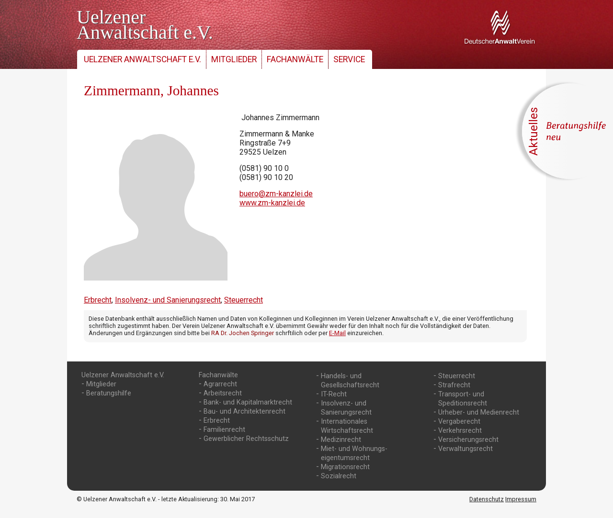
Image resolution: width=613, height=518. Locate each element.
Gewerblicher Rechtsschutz (246, 439)
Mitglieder (234, 59)
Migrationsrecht (345, 467)
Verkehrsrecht (460, 431)
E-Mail (337, 333)
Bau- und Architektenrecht (244, 411)
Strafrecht (454, 385)
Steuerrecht (243, 299)
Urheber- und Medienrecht (478, 412)
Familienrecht (224, 430)
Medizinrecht (341, 440)
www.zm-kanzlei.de (272, 202)
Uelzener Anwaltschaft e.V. (142, 59)
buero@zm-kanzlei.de (276, 193)
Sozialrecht (338, 476)
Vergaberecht (459, 421)
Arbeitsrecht (223, 393)
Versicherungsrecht (468, 440)
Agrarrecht (220, 384)
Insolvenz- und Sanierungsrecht (168, 299)
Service (349, 59)
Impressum (520, 499)
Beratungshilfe (108, 393)
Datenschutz (486, 499)
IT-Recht (334, 394)
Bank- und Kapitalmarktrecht (248, 402)
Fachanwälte (295, 59)
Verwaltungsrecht (465, 449)
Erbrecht (98, 299)
